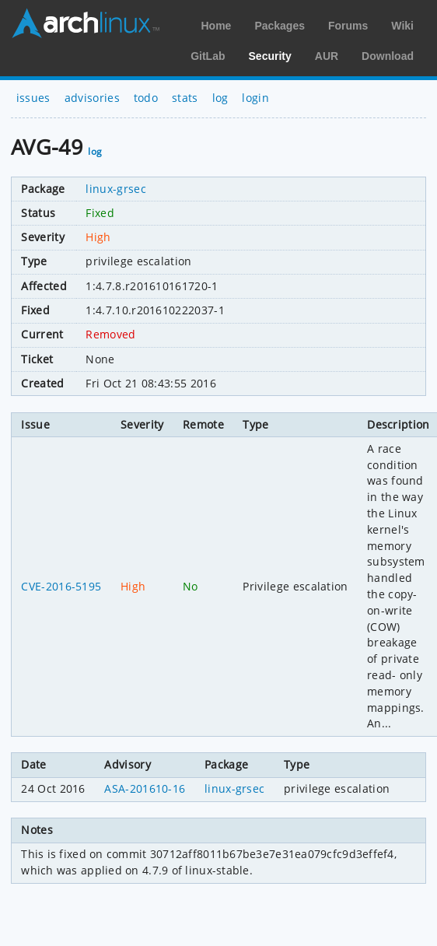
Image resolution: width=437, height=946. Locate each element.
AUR (326, 56)
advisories (92, 97)
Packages (279, 25)
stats (185, 97)
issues (33, 97)
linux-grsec (116, 188)
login (255, 97)
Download (388, 56)
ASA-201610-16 (144, 788)
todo (146, 97)
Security (270, 56)
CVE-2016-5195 (61, 586)
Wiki (402, 25)
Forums (348, 25)
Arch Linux (85, 23)
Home (216, 25)
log (220, 97)
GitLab (208, 56)
